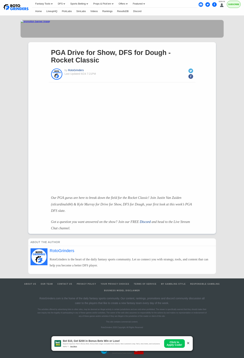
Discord (137, 11)
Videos (94, 11)
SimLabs (81, 11)
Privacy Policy (86, 284)
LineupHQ (51, 11)
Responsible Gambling (205, 284)
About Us (30, 284)
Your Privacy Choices (115, 284)
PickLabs (67, 11)
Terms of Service (145, 284)
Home (38, 11)
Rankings (107, 11)
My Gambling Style (173, 284)
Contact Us (64, 284)
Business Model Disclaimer (122, 291)
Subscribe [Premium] (233, 4)
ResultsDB (123, 11)
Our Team (47, 284)
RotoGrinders (76, 70)
